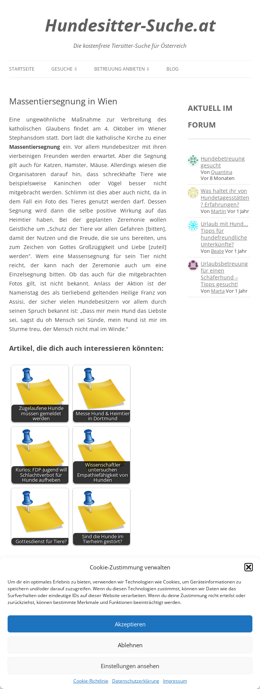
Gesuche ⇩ (64, 69)
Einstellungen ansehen (130, 666)
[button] (248, 567)
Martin (218, 211)
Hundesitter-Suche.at (130, 24)
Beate (217, 251)
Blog (172, 69)
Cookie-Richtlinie (90, 681)
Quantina (221, 172)
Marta (218, 290)
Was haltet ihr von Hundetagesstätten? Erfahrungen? (225, 197)
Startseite (22, 69)
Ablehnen (130, 645)
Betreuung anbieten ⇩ (122, 69)
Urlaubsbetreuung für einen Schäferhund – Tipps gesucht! (224, 274)
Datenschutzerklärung (135, 681)
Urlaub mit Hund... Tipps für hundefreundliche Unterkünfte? (224, 234)
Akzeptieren (130, 624)
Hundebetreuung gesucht (223, 162)
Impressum (175, 681)
